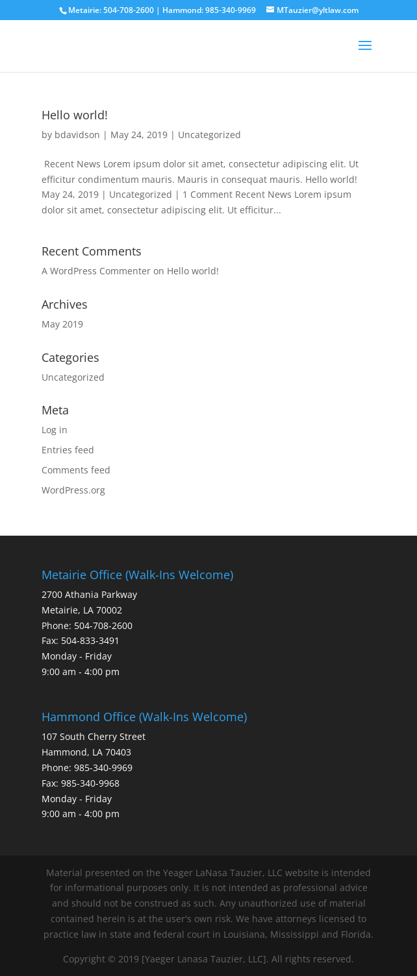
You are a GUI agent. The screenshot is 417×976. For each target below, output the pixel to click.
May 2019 (62, 324)
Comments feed (76, 470)
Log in (55, 429)
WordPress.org (73, 490)
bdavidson (77, 134)
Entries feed (68, 450)
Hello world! (75, 115)
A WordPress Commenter (96, 271)
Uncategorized (209, 134)
